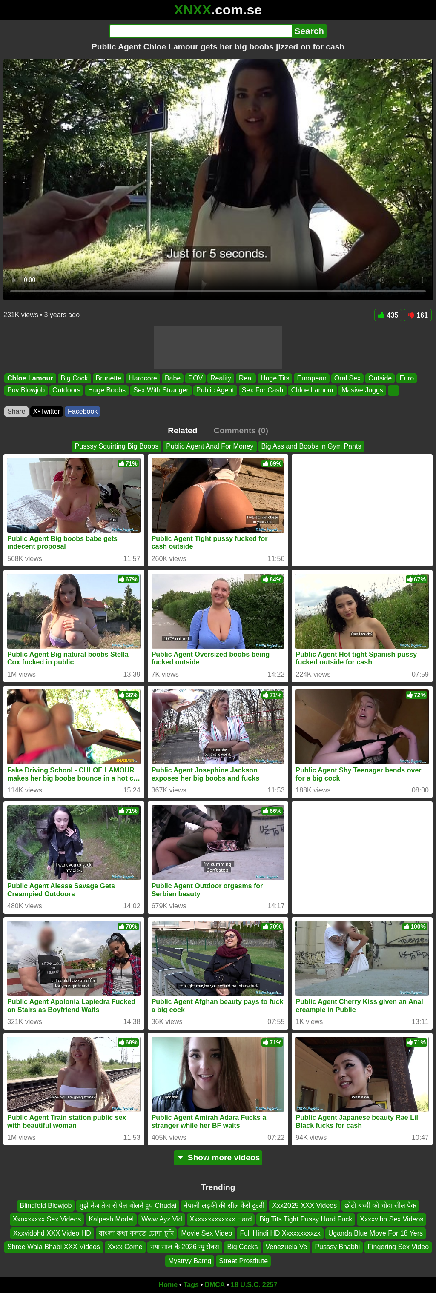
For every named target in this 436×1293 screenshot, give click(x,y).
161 (417, 315)
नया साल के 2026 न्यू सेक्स (185, 1247)
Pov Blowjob (26, 390)
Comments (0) (241, 430)
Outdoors (66, 390)
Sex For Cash (263, 390)
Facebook (83, 411)
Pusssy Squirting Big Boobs (117, 446)
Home (168, 1284)
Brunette (108, 378)
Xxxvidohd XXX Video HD (52, 1233)
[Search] (200, 31)
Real (246, 378)
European (311, 378)
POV (195, 378)
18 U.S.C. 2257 (254, 1284)
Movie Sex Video (206, 1233)
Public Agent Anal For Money (209, 446)
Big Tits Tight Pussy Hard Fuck (305, 1219)
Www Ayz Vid (161, 1219)
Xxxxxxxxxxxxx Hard (221, 1219)
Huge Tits (275, 378)
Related (182, 430)
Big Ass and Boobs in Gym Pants (311, 446)
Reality (220, 378)
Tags (191, 1284)
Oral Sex (347, 378)
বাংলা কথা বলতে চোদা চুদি (136, 1233)
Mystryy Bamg (189, 1260)
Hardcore (143, 378)
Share (16, 411)
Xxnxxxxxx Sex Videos (47, 1219)
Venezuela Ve (286, 1247)
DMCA (214, 1284)
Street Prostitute (243, 1260)
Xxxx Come (125, 1247)
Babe (173, 378)
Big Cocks (242, 1247)
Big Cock (74, 378)
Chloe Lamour (30, 378)
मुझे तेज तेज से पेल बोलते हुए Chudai (127, 1205)
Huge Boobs (107, 390)
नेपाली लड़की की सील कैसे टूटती (224, 1205)
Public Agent (215, 390)
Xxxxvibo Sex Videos (391, 1219)
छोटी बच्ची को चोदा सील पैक (380, 1205)
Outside (380, 378)
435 (388, 315)
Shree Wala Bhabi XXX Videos (53, 1247)
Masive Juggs (362, 390)
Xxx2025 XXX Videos (304, 1205)
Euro (406, 378)
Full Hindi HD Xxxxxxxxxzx (280, 1233)
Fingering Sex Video (398, 1247)
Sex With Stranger (161, 390)
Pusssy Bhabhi (337, 1247)
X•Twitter (46, 411)
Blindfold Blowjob (46, 1205)
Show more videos (218, 1157)
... (393, 390)
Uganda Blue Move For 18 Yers (375, 1233)
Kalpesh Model (111, 1219)
